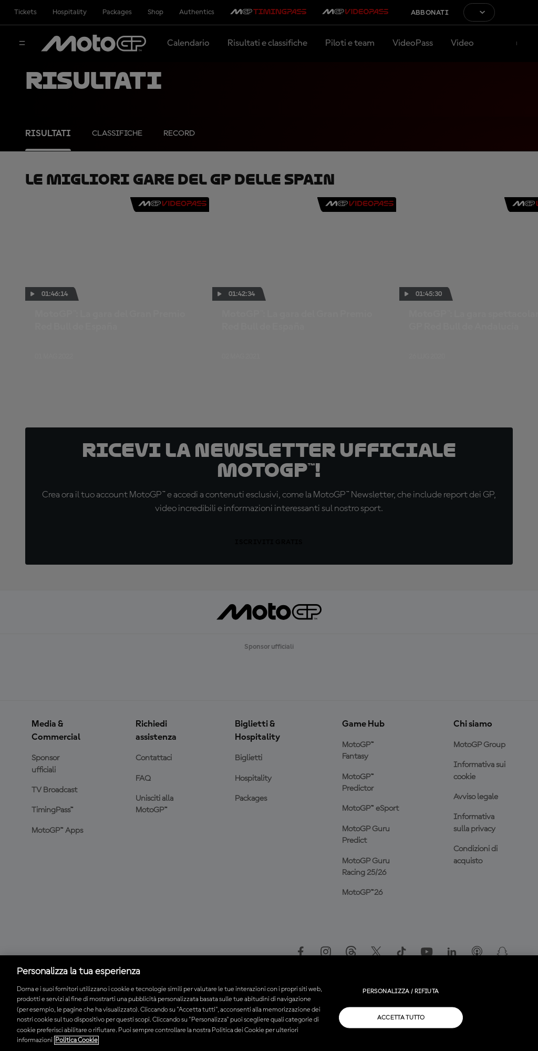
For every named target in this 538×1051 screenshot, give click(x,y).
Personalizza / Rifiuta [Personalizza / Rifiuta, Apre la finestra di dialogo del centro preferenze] (401, 991)
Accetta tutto (401, 1017)
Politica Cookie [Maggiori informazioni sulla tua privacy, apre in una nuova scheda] (76, 1040)
